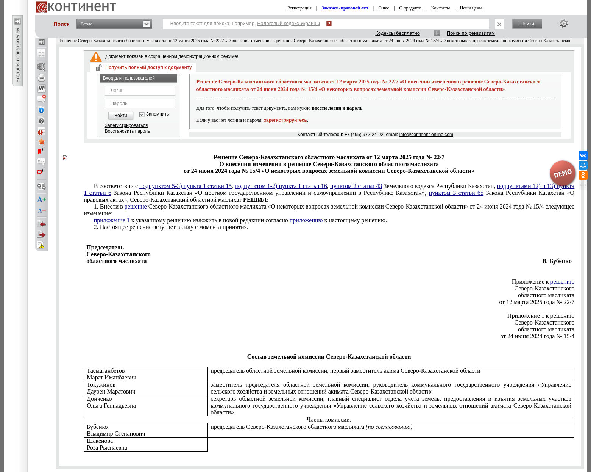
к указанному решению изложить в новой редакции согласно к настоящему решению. (240, 220)
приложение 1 (112, 220)
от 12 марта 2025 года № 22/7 (536, 302)
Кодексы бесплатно (397, 33)
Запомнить (157, 114)
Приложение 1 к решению (540, 315)
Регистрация (299, 8)
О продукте (410, 8)
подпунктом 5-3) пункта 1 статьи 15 (185, 186)
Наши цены (471, 8)
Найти (527, 24)
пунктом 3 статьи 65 (456, 193)
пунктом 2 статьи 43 (356, 186)
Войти (120, 115)
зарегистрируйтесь (285, 120)
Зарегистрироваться (126, 125)
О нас (383, 8)
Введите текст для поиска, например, (245, 23)
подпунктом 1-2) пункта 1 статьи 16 (281, 186)
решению (562, 281)
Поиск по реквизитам (471, 33)
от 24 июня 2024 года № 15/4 (537, 336)
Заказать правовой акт (344, 8)
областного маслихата (546, 295)
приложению (306, 220)
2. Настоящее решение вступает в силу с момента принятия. (171, 227)
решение (136, 206)
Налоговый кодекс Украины (288, 23)
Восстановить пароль (127, 131)
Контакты (440, 8)
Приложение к (543, 281)
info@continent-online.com (426, 134)
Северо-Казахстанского (545, 288)
